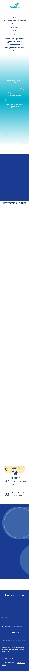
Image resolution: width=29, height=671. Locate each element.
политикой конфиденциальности (19, 640)
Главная (14, 14)
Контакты (14, 27)
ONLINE (14, 31)
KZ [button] (14, 34)
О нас (14, 17)
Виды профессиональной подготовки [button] (14, 20)
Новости (14, 24)
